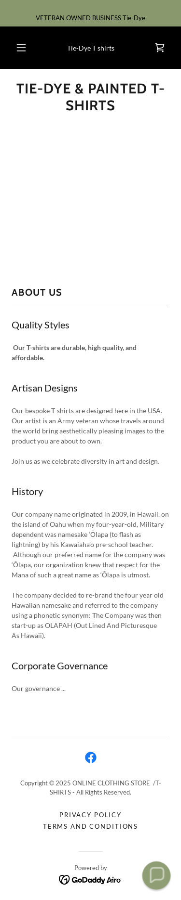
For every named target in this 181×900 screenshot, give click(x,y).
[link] (159, 47)
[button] (21, 47)
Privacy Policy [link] (90, 815)
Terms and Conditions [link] (90, 826)
